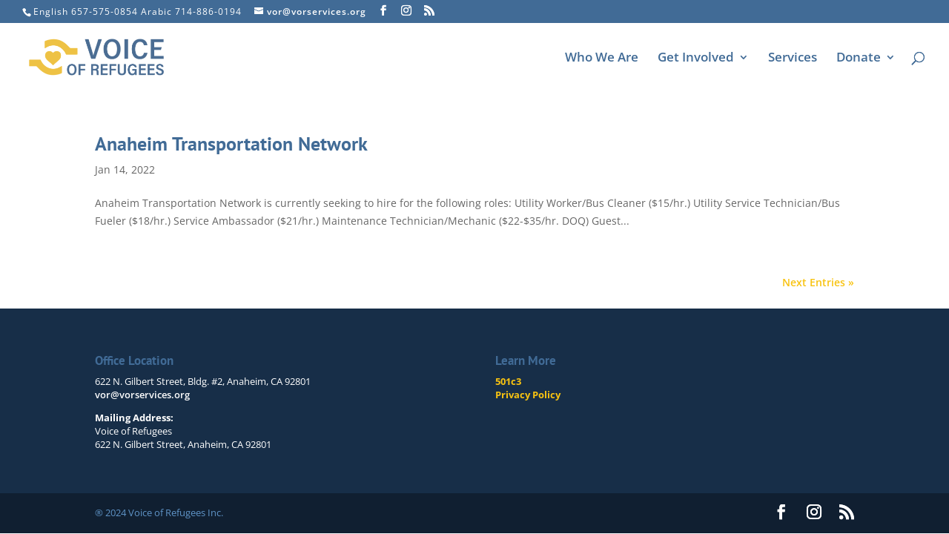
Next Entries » (818, 282)
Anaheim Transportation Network (231, 143)
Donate (858, 58)
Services (792, 58)
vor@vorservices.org (142, 394)
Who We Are (601, 58)
